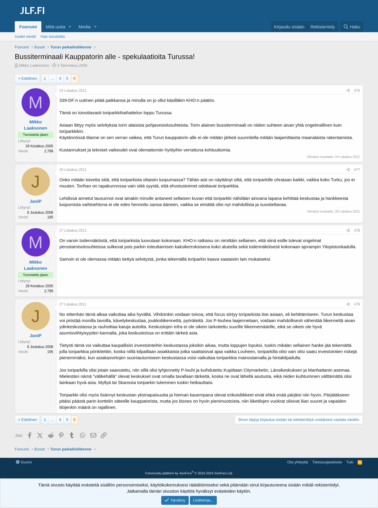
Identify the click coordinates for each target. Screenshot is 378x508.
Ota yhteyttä (297, 462)
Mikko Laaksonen (34, 65)
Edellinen (29, 78)
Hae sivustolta (53, 36)
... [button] (52, 78)
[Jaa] (348, 90)
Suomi (24, 462)
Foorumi (28, 26)
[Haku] (351, 26)
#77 (357, 170)
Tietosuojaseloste (327, 462)
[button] (70, 26)
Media (85, 26)
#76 (357, 91)
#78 (357, 230)
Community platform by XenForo (189, 473)
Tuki (349, 462)
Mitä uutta (55, 26)
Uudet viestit (25, 36)
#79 (357, 304)
